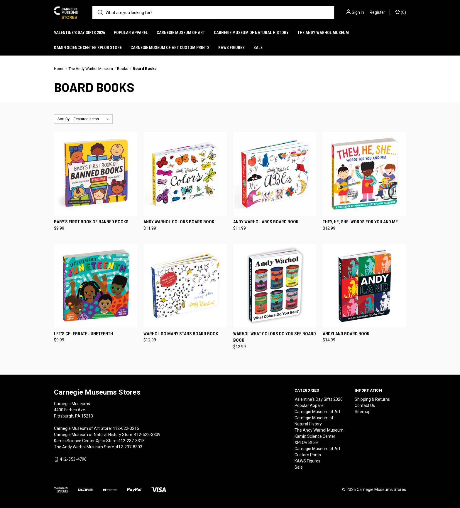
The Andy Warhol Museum (323, 32)
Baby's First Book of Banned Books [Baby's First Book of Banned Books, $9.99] (91, 221)
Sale (258, 47)
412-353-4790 (73, 459)
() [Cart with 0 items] (400, 12)
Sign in (358, 12)
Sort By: (64, 119)
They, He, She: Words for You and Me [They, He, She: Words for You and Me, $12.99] (360, 221)
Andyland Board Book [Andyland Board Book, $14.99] (346, 333)
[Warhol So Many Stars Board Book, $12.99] (185, 285)
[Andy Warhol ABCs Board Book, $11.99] (274, 173)
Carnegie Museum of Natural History (251, 32)
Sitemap (363, 411)
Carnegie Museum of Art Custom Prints (170, 47)
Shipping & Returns (372, 399)
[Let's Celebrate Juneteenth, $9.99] (95, 285)
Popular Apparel (131, 32)
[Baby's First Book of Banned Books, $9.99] (95, 173)
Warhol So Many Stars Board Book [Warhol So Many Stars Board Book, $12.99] (180, 333)
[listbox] (92, 119)
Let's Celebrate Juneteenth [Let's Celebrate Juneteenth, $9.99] (83, 333)
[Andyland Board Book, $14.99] (364, 285)
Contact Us (365, 405)
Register (377, 12)
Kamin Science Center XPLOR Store (88, 47)
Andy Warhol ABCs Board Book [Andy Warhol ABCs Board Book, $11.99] (265, 221)
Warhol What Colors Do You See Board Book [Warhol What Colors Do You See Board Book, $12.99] (274, 337)
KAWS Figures (231, 47)
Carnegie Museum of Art (181, 32)
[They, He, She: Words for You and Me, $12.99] (364, 173)
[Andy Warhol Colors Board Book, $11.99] (185, 173)
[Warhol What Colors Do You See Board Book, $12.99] (274, 285)
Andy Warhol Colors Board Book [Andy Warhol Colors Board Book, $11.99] (178, 221)
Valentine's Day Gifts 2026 (79, 32)
